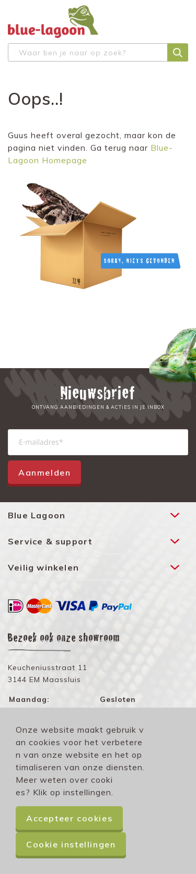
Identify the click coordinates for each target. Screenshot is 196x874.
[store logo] (53, 21)
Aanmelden (44, 472)
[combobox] (98, 52)
